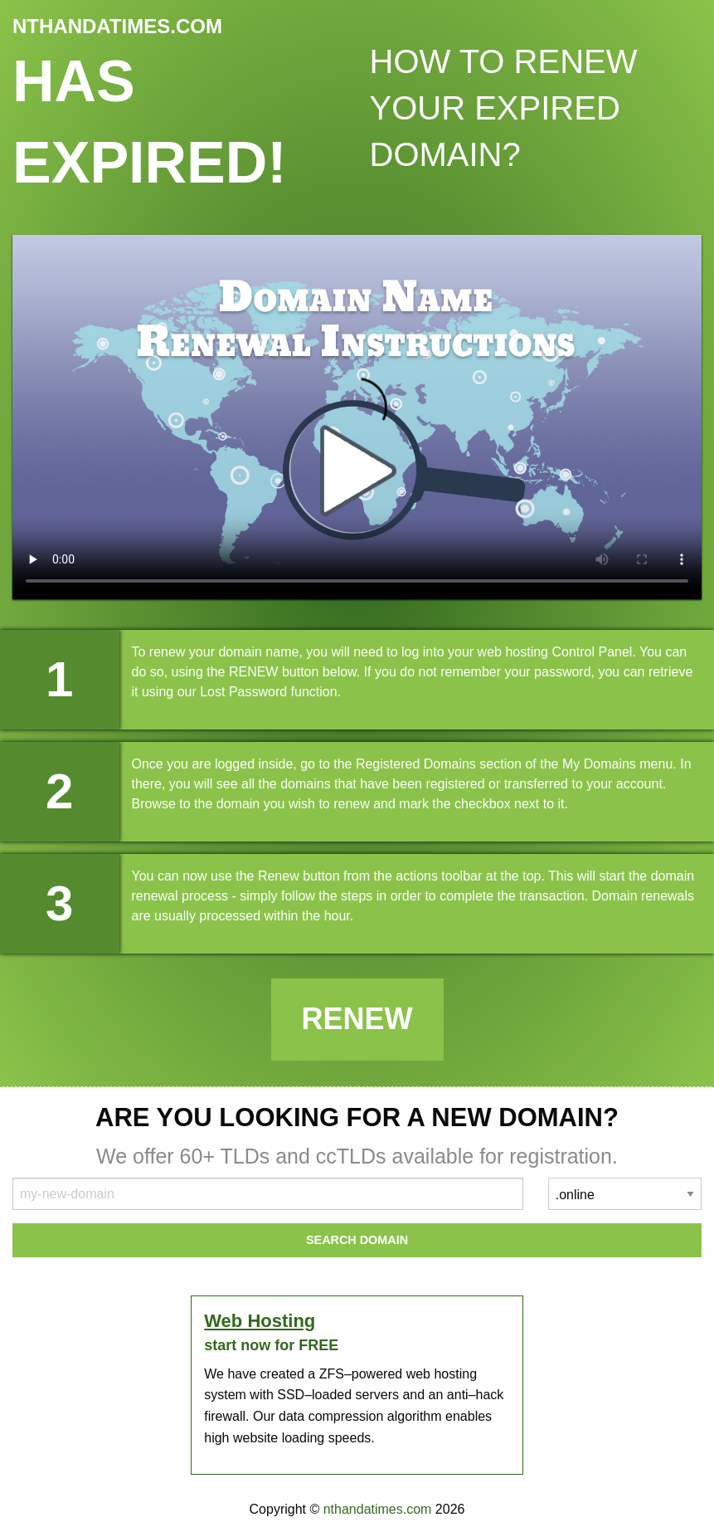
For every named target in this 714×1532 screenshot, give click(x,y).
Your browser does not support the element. (357, 417)
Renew (357, 1019)
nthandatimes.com (377, 1509)
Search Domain (357, 1240)
